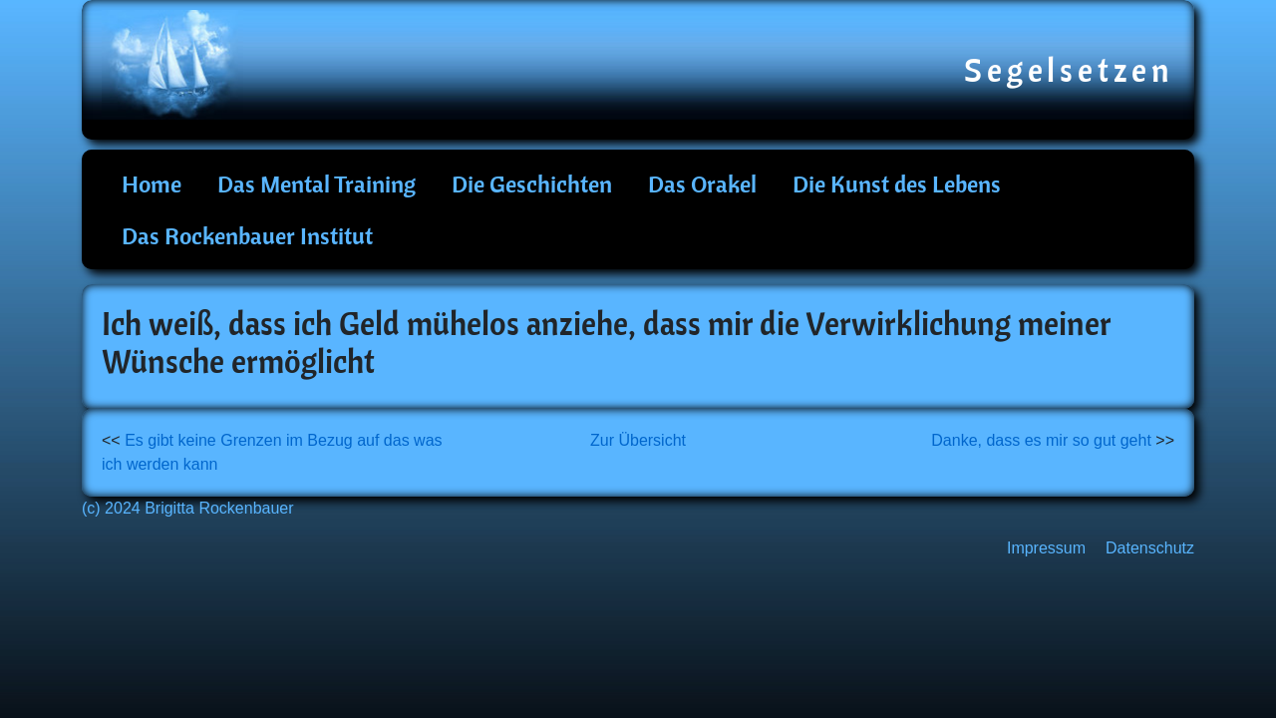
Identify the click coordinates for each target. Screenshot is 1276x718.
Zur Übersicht (638, 440)
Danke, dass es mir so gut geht (1041, 440)
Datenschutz (1150, 547)
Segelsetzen (1069, 70)
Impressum (1046, 547)
